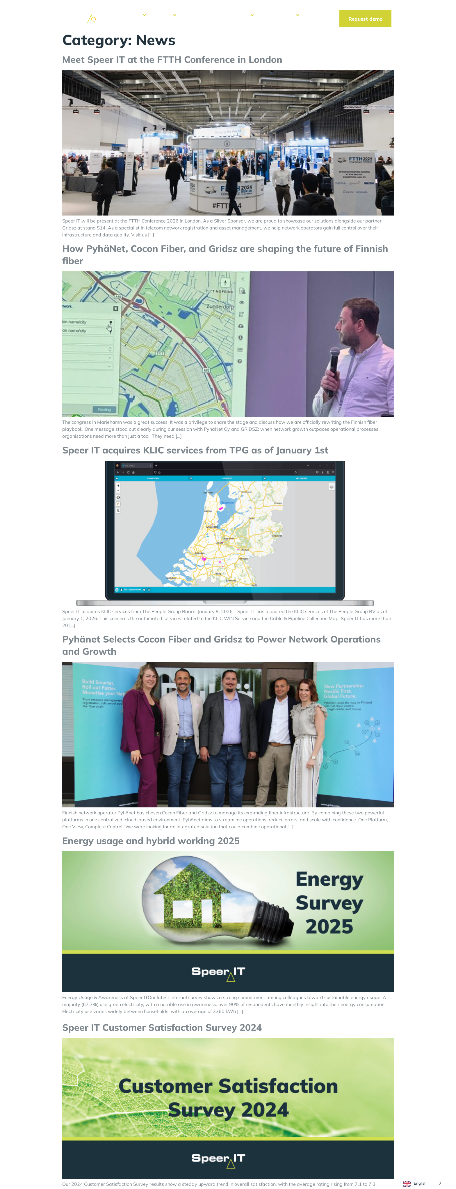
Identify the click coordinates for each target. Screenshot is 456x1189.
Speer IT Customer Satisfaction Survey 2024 (162, 1027)
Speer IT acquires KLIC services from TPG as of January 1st (195, 450)
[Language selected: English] (422, 1183)
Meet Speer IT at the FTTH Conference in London (172, 59)
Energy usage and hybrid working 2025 (151, 840)
